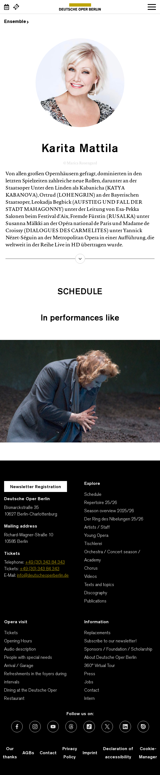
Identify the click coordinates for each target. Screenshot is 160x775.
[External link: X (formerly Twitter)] (107, 726)
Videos (90, 577)
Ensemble (16, 22)
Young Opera (96, 536)
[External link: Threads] (71, 726)
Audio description (20, 649)
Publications (95, 601)
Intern (89, 699)
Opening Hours (18, 641)
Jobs (88, 682)
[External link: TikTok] (89, 726)
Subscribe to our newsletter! (110, 641)
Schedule (92, 495)
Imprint (90, 753)
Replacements (97, 633)
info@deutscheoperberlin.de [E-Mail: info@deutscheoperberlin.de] (43, 575)
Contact (91, 690)
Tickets (11, 633)
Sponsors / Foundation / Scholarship (118, 649)
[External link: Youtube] (53, 726)
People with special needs (28, 657)
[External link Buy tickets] (16, 7)
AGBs (28, 753)
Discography (95, 593)
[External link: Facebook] (16, 726)
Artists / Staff (97, 527)
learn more (80, 259)
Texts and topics (99, 585)
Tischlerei (93, 544)
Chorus (91, 568)
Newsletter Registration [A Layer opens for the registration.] (35, 487)
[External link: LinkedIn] (125, 726)
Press (89, 674)
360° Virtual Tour (99, 666)
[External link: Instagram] (35, 726)
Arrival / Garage (18, 666)
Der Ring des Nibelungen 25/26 (113, 519)
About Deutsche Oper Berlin (110, 657)
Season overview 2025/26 (109, 511)
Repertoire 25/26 (100, 503)
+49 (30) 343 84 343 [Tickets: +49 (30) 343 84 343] (39, 569)
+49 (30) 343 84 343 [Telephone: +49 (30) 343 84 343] (45, 562)
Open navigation (152, 7)
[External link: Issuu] (143, 726)
